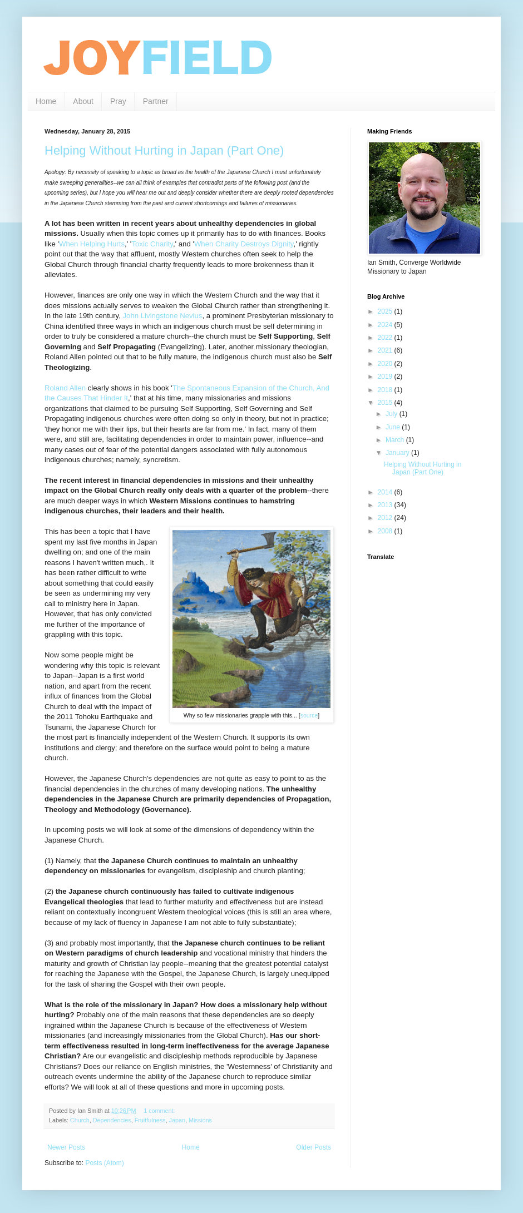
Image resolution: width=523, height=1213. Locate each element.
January (398, 453)
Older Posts (313, 1147)
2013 (386, 505)
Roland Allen (65, 388)
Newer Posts (66, 1147)
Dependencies (112, 1120)
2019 (386, 376)
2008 (386, 531)
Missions (200, 1120)
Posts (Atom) (104, 1163)
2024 (386, 325)
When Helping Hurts (92, 244)
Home (46, 101)
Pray (118, 101)
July (392, 414)
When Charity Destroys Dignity (244, 244)
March (396, 440)
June (394, 427)
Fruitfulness (150, 1120)
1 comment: (160, 1110)
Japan (177, 1120)
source (309, 715)
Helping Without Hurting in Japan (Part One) (164, 150)
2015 (386, 403)
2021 (386, 350)
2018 (386, 390)
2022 (386, 337)
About (83, 101)
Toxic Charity (152, 244)
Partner (156, 101)
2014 (386, 492)
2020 (386, 364)
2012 (386, 518)
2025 (386, 311)
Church (80, 1120)
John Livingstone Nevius (163, 315)
